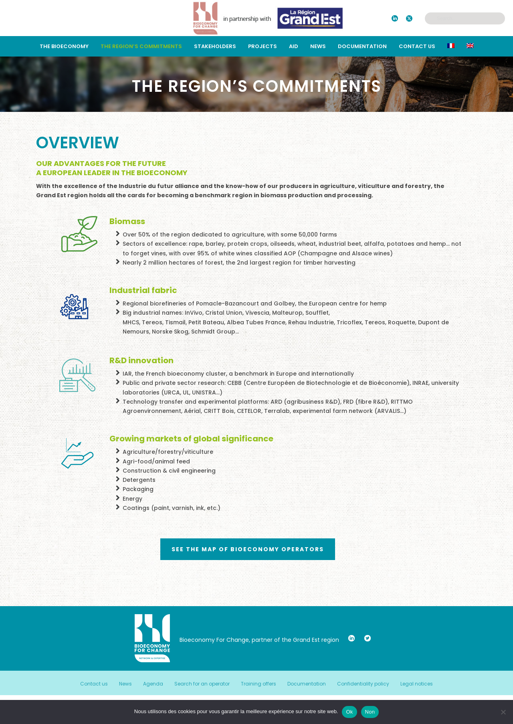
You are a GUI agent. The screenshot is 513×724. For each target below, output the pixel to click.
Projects (262, 46)
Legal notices (416, 684)
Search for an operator (202, 684)
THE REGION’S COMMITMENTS (141, 46)
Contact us (417, 46)
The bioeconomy (64, 46)
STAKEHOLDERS (215, 46)
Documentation (362, 46)
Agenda (153, 684)
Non (370, 712)
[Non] (503, 712)
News (318, 46)
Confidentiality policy (363, 684)
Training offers (258, 684)
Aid (293, 46)
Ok (349, 712)
